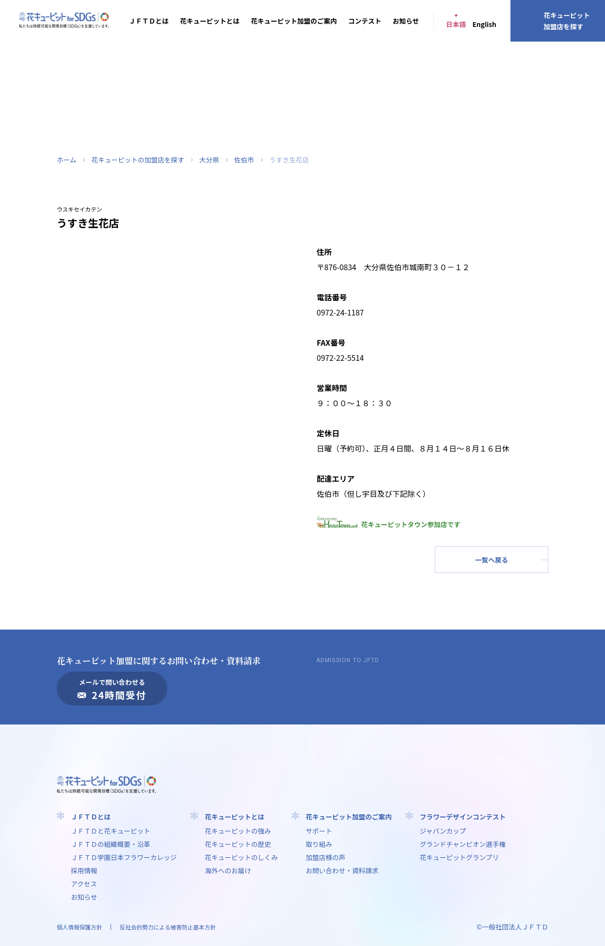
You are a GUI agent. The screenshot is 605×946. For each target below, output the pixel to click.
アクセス (84, 883)
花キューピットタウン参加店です (388, 524)
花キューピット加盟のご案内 (294, 21)
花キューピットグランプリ (459, 857)
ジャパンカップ (443, 830)
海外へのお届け (228, 870)
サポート (319, 830)
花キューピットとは (210, 21)
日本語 (456, 24)
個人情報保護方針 (79, 927)
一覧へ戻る (491, 559)
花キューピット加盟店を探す (567, 20)
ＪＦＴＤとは (149, 21)
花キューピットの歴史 (238, 844)
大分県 (209, 159)
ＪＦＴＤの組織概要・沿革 (110, 844)
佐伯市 (244, 159)
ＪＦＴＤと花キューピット (110, 830)
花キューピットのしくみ (241, 857)
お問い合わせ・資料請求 (342, 870)
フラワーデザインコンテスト (463, 816)
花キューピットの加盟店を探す (138, 159)
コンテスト (364, 21)
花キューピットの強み (238, 830)
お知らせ (406, 21)
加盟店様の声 (326, 857)
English (485, 24)
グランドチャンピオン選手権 (463, 844)
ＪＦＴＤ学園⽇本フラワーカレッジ (124, 857)
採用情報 (84, 870)
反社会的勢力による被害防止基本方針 (168, 927)
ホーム (67, 159)
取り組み (319, 844)
